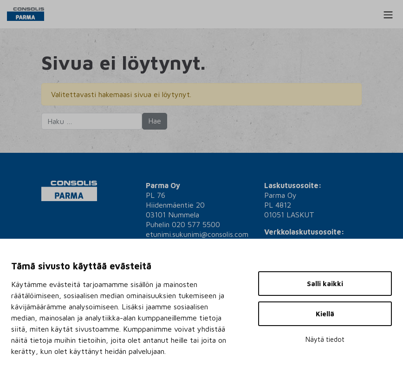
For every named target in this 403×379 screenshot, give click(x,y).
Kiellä (325, 314)
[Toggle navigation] (388, 15)
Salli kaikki (325, 284)
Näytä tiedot (325, 339)
